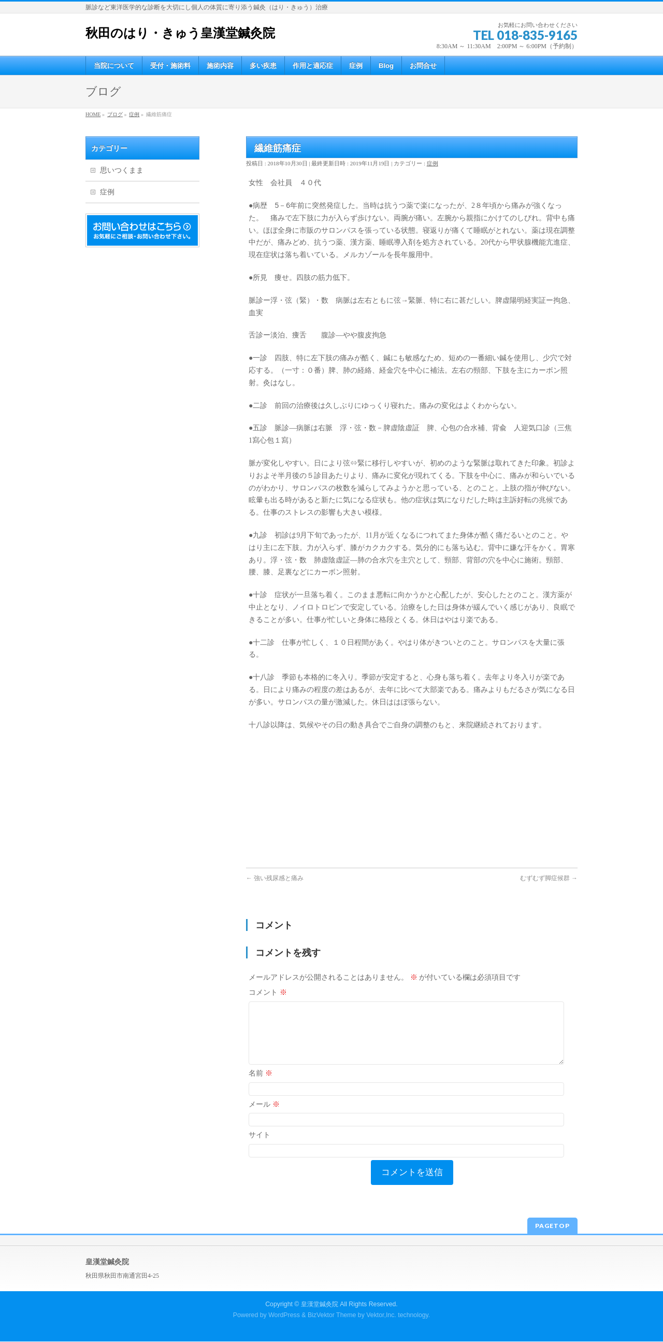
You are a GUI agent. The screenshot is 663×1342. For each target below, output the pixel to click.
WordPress (284, 1315)
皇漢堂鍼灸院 (319, 1304)
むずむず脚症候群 (549, 878)
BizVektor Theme (332, 1315)
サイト (259, 1147)
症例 (432, 163)
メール (264, 1117)
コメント (268, 992)
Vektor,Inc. (381, 1315)
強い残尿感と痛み (275, 878)
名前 (260, 1086)
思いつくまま (121, 170)
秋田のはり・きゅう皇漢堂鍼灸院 (180, 33)
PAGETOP (552, 1226)
